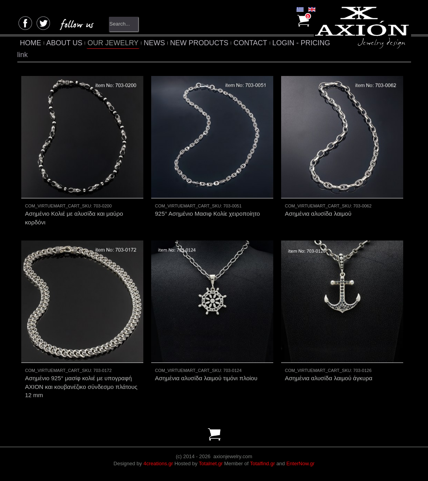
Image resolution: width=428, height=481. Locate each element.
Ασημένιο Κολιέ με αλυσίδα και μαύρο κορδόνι (74, 217)
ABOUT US (64, 43)
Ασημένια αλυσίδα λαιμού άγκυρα (328, 378)
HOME (30, 43)
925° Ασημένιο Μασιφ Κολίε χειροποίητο (207, 213)
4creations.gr (158, 463)
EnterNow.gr (300, 463)
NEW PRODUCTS (199, 43)
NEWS (154, 43)
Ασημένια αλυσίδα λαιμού (318, 213)
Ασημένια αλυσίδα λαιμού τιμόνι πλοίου (206, 378)
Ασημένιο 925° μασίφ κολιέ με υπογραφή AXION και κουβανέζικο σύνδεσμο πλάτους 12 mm (81, 386)
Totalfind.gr (262, 463)
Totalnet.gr (211, 463)
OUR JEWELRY (113, 43)
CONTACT (250, 43)
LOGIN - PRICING (301, 43)
